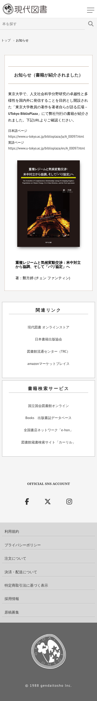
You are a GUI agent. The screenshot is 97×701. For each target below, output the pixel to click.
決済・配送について (21, 572)
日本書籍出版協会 (48, 339)
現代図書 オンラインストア (48, 327)
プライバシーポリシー (23, 545)
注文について (15, 558)
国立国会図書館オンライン (48, 406)
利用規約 (12, 531)
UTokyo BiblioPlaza (23, 113)
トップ (6, 40)
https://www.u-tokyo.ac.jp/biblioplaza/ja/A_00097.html (46, 136)
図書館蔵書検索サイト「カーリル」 (48, 442)
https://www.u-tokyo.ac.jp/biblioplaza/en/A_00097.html (46, 148)
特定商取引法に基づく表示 (26, 585)
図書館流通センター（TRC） (48, 351)
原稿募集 (12, 612)
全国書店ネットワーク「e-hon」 (48, 430)
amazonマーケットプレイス (48, 364)
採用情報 (12, 598)
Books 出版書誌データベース (48, 418)
